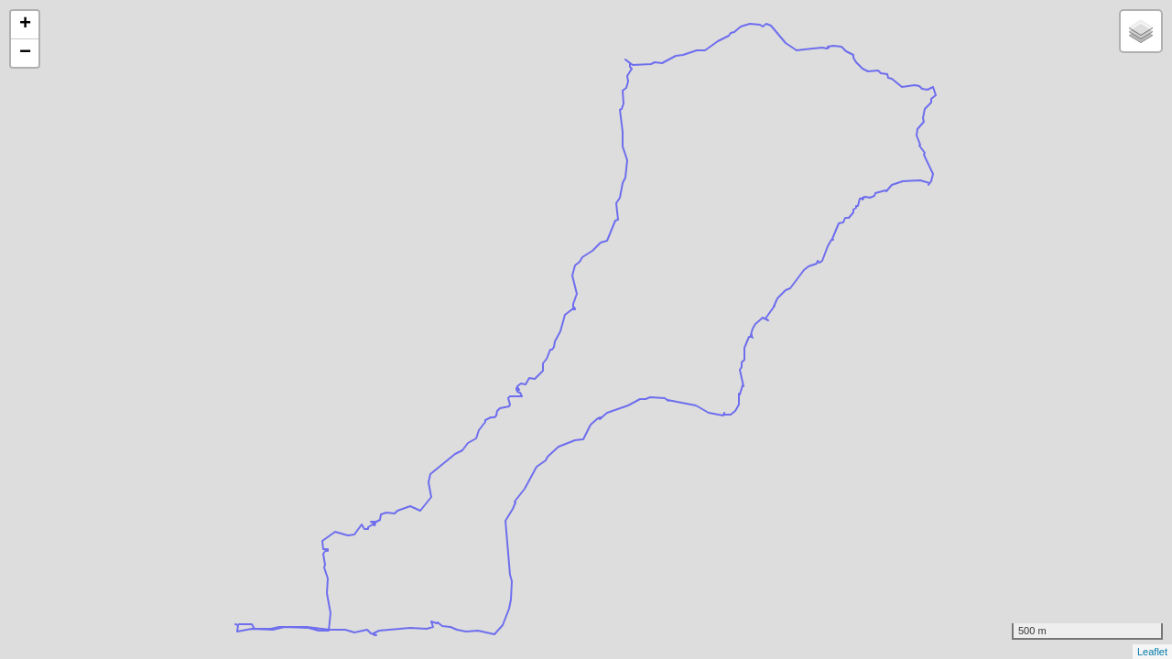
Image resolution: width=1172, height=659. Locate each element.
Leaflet (1152, 651)
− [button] (25, 53)
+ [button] (25, 24)
